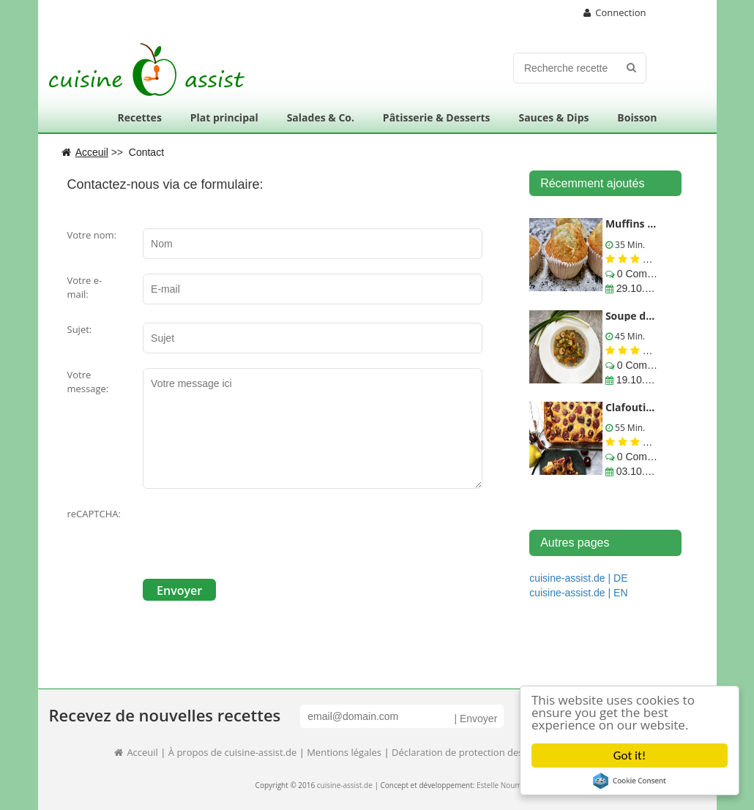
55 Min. (629, 427)
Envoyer (179, 590)
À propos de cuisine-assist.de (232, 752)
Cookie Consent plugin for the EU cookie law (629, 781)
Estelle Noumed (503, 785)
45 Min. (629, 336)
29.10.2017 (640, 288)
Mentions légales (344, 752)
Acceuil (135, 752)
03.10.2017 (640, 471)
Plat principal (224, 117)
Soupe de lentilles (650, 316)
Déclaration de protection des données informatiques (510, 752)
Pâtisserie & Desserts (436, 117)
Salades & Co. (320, 117)
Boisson (637, 117)
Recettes (139, 117)
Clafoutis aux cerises (658, 407)
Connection (614, 12)
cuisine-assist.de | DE (578, 578)
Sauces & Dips (553, 117)
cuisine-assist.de (345, 785)
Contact (146, 152)
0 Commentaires (653, 274)
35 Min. (629, 245)
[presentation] (254, 535)
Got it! (629, 755)
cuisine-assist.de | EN (578, 593)
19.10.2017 (640, 380)
